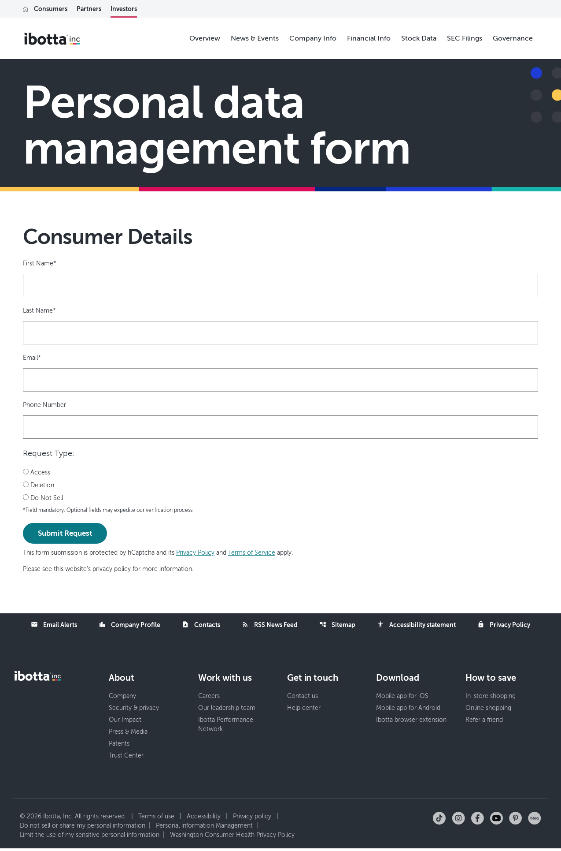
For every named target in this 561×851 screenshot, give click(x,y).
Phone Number (44, 405)
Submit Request (65, 534)
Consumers (50, 8)
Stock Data (418, 38)
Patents (119, 746)
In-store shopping (490, 698)
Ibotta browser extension (411, 722)
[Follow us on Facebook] (477, 820)
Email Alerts (54, 625)
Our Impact (125, 722)
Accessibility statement (416, 625)
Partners (89, 8)
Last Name (39, 310)
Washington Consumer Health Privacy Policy (232, 837)
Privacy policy (252, 819)
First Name (39, 263)
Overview (204, 38)
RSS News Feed (270, 625)
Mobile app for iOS (402, 698)
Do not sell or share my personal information (82, 828)
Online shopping (488, 710)
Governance (513, 38)
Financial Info (369, 38)
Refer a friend (484, 722)
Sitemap (337, 625)
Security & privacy (134, 710)
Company (122, 698)
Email (32, 358)
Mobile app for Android (408, 710)
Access (36, 472)
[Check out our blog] (534, 820)
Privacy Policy (195, 553)
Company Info (312, 38)
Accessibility (204, 819)
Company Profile (129, 625)
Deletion (38, 485)
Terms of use (156, 819)
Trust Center (126, 758)
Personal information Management (204, 828)
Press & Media (128, 734)
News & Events (255, 38)
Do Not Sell (43, 498)
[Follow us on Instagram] (458, 820)
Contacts (201, 625)
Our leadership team (226, 710)
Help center (304, 710)
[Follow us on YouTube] (496, 820)
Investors (124, 8)
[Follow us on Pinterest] (515, 820)
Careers (209, 698)
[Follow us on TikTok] (439, 820)
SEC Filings (464, 38)
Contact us (302, 698)
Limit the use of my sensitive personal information (89, 837)
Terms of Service (251, 553)
